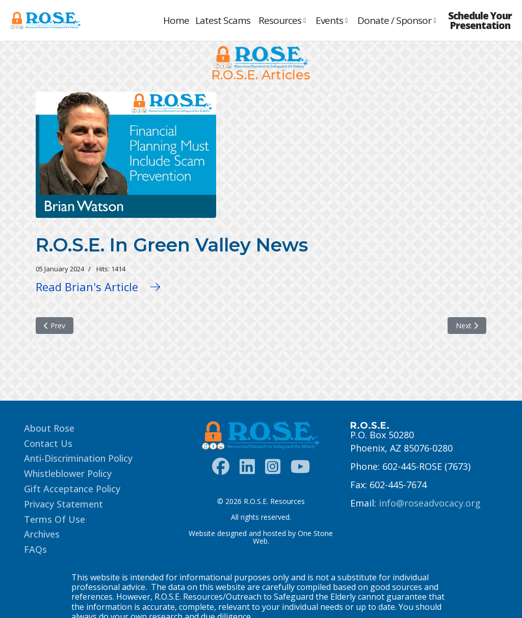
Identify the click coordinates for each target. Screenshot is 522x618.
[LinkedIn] (247, 466)
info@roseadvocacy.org (430, 503)
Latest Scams (222, 20)
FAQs (35, 549)
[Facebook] (220, 466)
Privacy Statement (63, 504)
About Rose (49, 428)
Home (176, 20)
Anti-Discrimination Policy (78, 458)
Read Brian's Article (98, 286)
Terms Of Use (54, 519)
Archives (42, 534)
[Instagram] (272, 466)
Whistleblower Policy (68, 473)
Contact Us (48, 443)
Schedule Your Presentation (480, 21)
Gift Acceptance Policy (72, 489)
